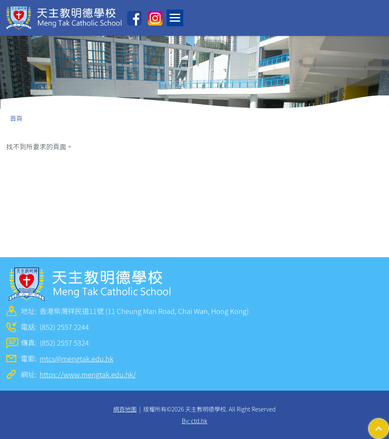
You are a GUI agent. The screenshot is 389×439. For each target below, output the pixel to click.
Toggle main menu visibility (176, 15)
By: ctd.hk (194, 420)
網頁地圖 (125, 409)
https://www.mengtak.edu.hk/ (88, 374)
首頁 (16, 118)
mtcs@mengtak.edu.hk (76, 358)
